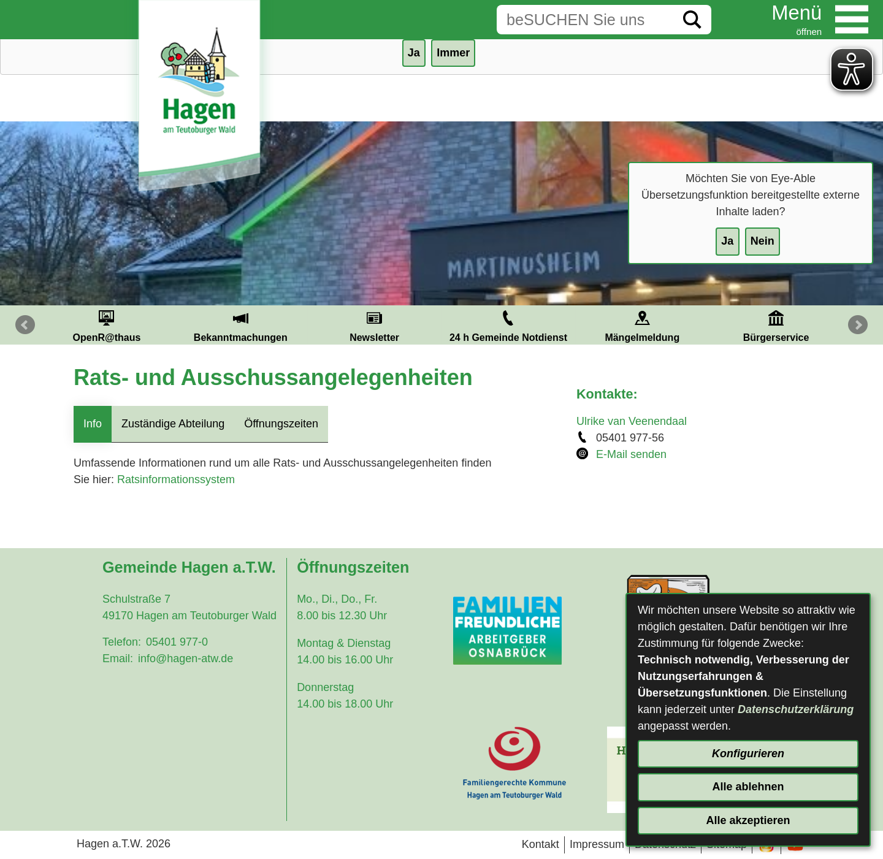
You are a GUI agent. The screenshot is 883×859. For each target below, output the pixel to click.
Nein (762, 241)
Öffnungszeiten (281, 424)
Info (92, 424)
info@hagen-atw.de (185, 658)
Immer (453, 53)
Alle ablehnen (748, 787)
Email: (117, 658)
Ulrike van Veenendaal (631, 421)
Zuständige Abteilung (172, 424)
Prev (25, 325)
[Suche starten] (692, 19)
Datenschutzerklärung (796, 709)
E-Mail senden (631, 454)
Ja (727, 241)
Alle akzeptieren (748, 820)
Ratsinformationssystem (176, 479)
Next (858, 325)
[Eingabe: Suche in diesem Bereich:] (585, 19)
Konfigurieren (748, 753)
